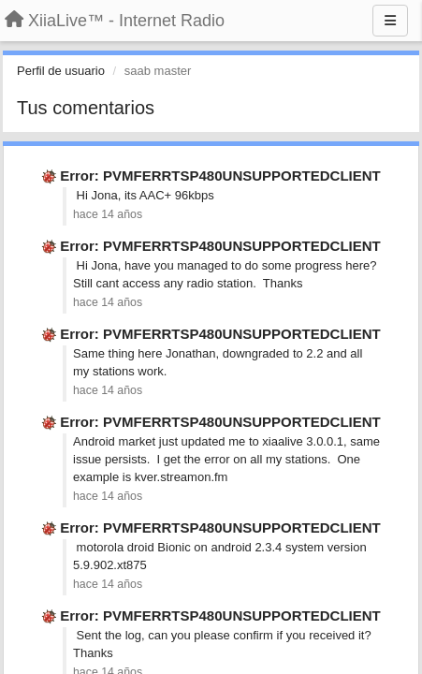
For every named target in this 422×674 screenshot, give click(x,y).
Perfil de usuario (61, 71)
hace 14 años (107, 214)
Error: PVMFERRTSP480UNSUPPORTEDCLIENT (220, 175)
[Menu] (390, 21)
